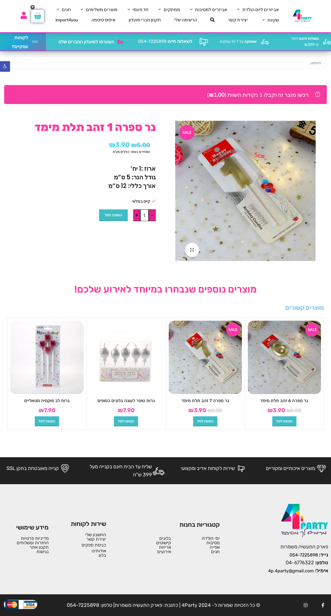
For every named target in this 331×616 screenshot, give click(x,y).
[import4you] (67, 19)
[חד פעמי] (137, 9)
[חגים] (63, 9)
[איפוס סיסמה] (103, 19)
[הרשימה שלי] (185, 19)
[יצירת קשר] (238, 19)
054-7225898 (165, 41)
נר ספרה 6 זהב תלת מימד (284, 400)
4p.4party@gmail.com (291, 570)
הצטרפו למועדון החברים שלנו (86, 42)
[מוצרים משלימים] (98, 9)
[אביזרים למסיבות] (208, 9)
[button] (284, 421)
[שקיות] (270, 20)
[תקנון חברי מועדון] (145, 19)
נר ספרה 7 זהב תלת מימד (205, 400)
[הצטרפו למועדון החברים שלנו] (120, 41)
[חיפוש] (212, 19)
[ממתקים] (169, 9)
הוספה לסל (113, 215)
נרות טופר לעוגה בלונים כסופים (126, 400)
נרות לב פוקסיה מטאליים (47, 400)
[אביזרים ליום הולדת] (257, 9)
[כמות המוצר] (144, 215)
